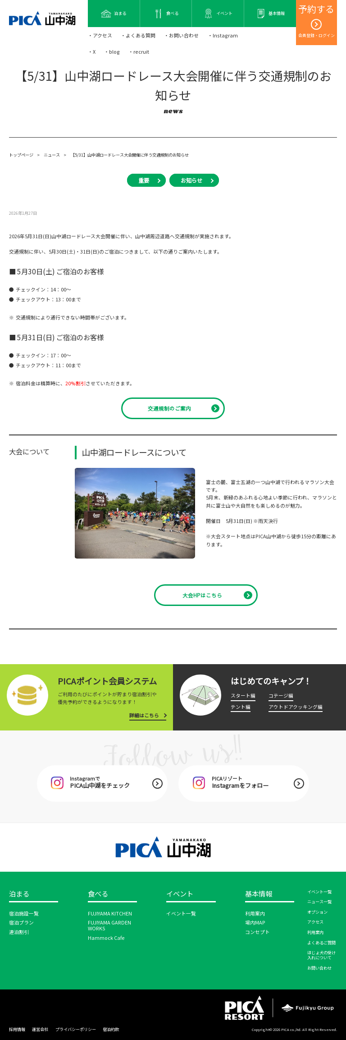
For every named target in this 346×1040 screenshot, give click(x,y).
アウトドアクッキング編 (296, 706)
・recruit (138, 51)
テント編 (240, 706)
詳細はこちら (144, 715)
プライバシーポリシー (75, 1029)
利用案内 (255, 913)
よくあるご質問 (321, 942)
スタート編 (243, 695)
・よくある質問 (138, 35)
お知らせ (191, 180)
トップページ (21, 155)
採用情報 (17, 1029)
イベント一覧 (181, 913)
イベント (179, 893)
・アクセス (100, 35)
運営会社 (40, 1029)
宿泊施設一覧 (24, 913)
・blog (112, 51)
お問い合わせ (319, 968)
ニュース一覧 (319, 901)
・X (92, 51)
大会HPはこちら (202, 595)
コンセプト (257, 932)
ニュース (52, 155)
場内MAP (255, 922)
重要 (143, 180)
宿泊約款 (111, 1029)
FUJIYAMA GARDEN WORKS (109, 925)
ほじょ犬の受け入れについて (321, 955)
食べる (98, 893)
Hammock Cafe (106, 937)
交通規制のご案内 (169, 408)
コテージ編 (281, 695)
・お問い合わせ (181, 35)
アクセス (315, 922)
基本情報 (258, 893)
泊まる (19, 893)
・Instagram (223, 35)
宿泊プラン (21, 922)
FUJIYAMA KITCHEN (110, 913)
